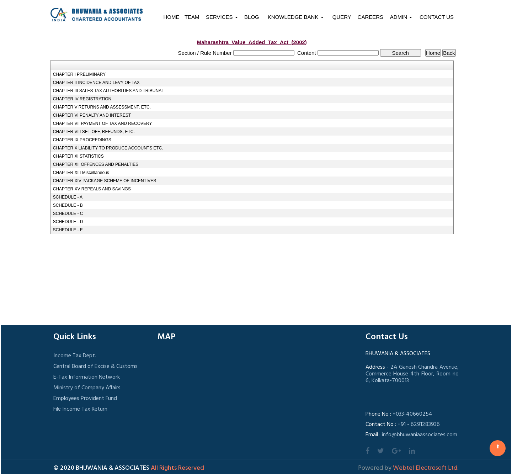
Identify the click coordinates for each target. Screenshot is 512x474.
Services (222, 17)
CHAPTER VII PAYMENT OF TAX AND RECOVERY (102, 123)
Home (171, 17)
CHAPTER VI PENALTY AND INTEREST (92, 115)
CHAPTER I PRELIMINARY (79, 74)
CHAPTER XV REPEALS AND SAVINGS (92, 188)
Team (192, 17)
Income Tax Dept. (74, 355)
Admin (401, 17)
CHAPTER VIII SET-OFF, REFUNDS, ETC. (94, 131)
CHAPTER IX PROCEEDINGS (82, 139)
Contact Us (437, 17)
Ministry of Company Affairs (87, 388)
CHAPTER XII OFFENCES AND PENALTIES (96, 164)
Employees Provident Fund (85, 398)
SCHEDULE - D (68, 221)
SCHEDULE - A (67, 197)
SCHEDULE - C (68, 213)
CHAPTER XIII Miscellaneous (81, 172)
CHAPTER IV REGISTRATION (82, 98)
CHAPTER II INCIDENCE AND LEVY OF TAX (96, 82)
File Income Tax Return (80, 409)
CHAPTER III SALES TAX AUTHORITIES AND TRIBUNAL (108, 90)
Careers (371, 17)
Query (341, 17)
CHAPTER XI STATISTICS (78, 156)
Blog (251, 17)
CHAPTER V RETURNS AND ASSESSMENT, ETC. (102, 107)
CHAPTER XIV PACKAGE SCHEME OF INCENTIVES (104, 180)
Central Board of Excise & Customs (95, 366)
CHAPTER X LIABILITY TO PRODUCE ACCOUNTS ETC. (108, 148)
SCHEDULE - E (68, 229)
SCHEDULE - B (68, 205)
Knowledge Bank (296, 17)
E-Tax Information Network (86, 377)
